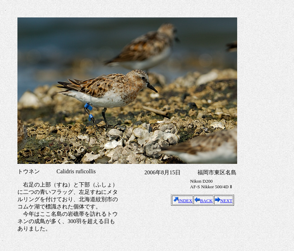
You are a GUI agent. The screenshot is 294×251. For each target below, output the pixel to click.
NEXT (224, 200)
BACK (203, 200)
